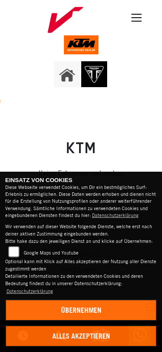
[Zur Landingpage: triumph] (94, 74)
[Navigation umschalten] (136, 18)
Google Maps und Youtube (51, 253)
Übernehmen (81, 310)
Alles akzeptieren (81, 336)
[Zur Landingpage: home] (67, 74)
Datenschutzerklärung (115, 215)
